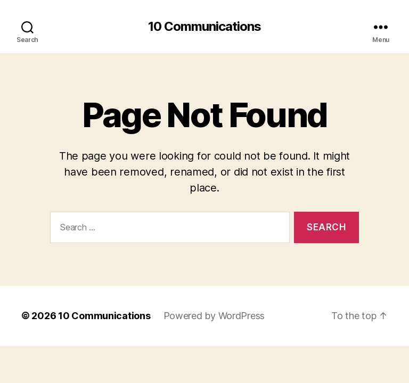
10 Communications (204, 26)
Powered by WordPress (214, 315)
